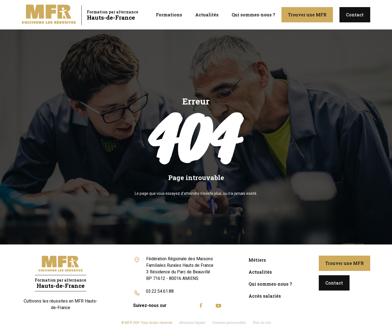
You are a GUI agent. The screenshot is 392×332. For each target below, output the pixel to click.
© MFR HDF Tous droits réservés (147, 322)
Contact (355, 14)
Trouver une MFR (307, 14)
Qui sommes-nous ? (253, 14)
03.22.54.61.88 (160, 291)
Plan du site (262, 322)
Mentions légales (192, 322)
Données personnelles (229, 322)
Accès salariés (265, 296)
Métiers (257, 260)
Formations (169, 14)
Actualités (207, 14)
